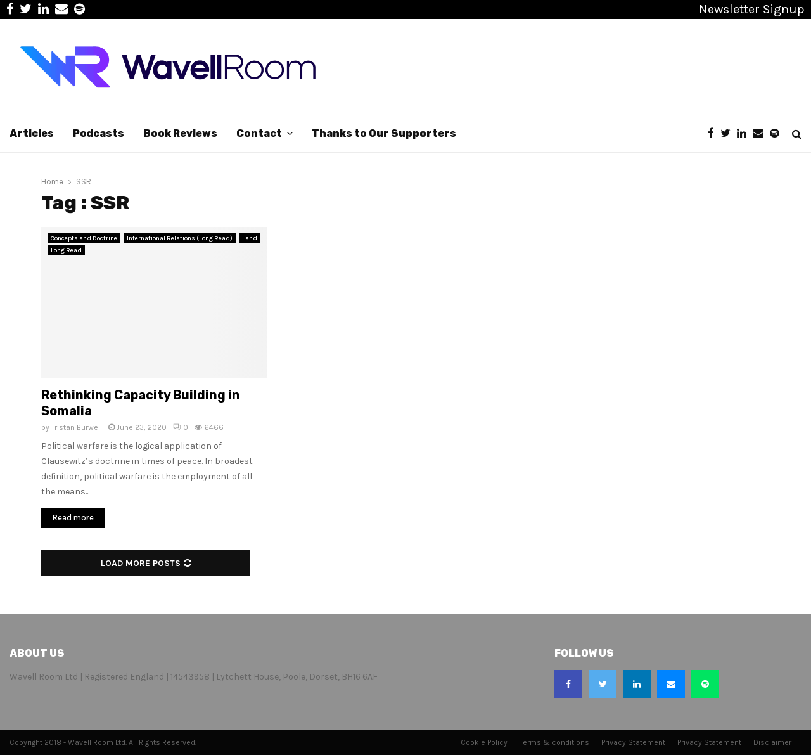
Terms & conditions (554, 742)
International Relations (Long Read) (180, 238)
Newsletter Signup (752, 9)
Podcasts (98, 133)
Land (249, 238)
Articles (32, 133)
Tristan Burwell (76, 427)
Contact (259, 133)
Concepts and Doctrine (84, 238)
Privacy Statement (633, 742)
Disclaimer (772, 742)
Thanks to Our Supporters (384, 133)
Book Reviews (180, 133)
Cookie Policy (484, 742)
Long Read (66, 250)
